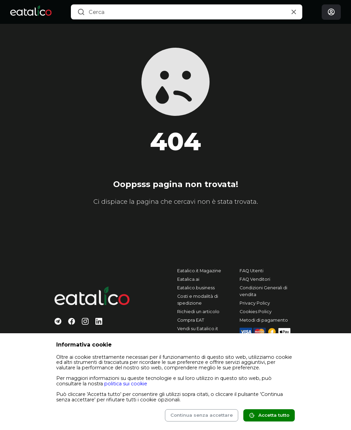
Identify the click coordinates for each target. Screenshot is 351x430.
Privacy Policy (255, 303)
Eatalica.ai (188, 279)
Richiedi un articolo (198, 311)
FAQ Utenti (251, 270)
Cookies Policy (256, 311)
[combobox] (186, 11)
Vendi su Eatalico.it (197, 328)
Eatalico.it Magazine (199, 270)
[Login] (331, 12)
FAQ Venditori (255, 279)
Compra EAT (190, 320)
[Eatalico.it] (30, 11)
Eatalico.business (196, 287)
